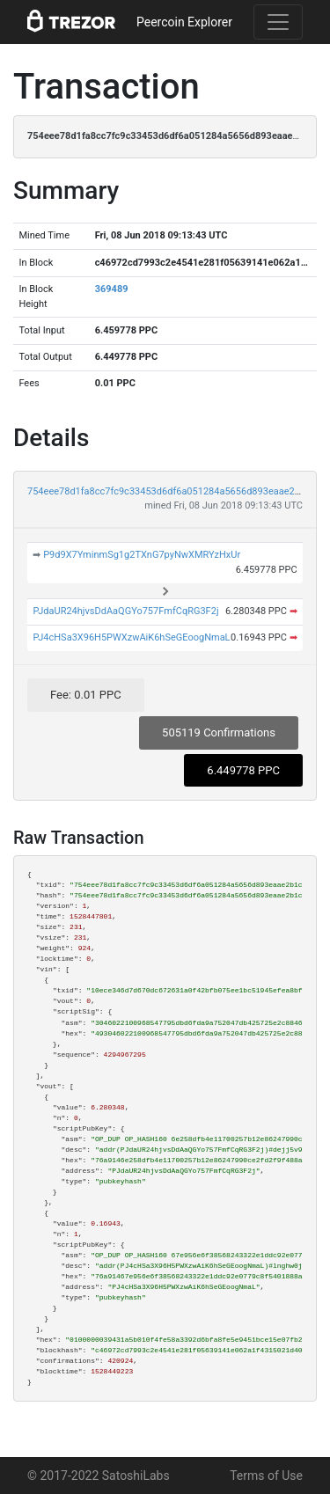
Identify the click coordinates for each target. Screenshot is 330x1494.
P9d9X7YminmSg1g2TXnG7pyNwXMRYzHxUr (141, 554)
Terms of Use (266, 1475)
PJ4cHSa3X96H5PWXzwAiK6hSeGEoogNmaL (131, 637)
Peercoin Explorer (184, 22)
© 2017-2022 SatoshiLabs (98, 1475)
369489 (111, 289)
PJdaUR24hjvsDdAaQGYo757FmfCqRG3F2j (125, 611)
